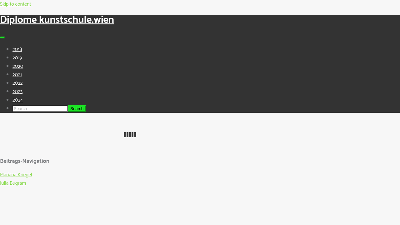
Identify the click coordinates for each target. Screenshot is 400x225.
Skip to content (15, 4)
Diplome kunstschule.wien (57, 20)
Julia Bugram (13, 183)
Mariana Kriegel (16, 175)
